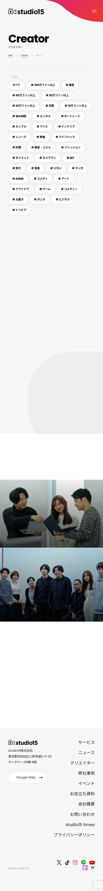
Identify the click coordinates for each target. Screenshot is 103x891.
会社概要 (86, 804)
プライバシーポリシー (74, 835)
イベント (86, 783)
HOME (10, 55)
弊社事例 (86, 773)
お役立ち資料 (82, 794)
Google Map (25, 777)
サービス (86, 742)
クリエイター (82, 763)
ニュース (86, 753)
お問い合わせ (82, 814)
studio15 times (80, 825)
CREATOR (24, 55)
